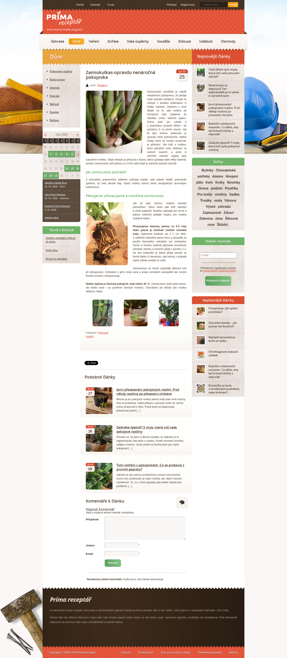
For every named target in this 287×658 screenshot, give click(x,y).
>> (77, 134)
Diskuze (184, 41)
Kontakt (95, 5)
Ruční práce (57, 79)
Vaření (94, 41)
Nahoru (233, 652)
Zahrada (57, 41)
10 (67, 154)
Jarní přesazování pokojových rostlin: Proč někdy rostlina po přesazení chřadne (147, 391)
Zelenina (206, 218)
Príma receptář (64, 19)
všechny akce (52, 217)
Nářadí (54, 104)
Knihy (220, 182)
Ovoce (203, 188)
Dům (76, 41)
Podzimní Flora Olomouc (57, 206)
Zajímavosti (212, 212)
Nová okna (52, 250)
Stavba (54, 112)
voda (218, 200)
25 (72, 168)
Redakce (102, 85)
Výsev (210, 206)
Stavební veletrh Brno (56, 182)
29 (56, 175)
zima (219, 218)
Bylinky (208, 170)
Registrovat (188, 5)
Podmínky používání (210, 652)
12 (77, 154)
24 (67, 168)
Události (206, 41)
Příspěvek (92, 519)
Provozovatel (145, 652)
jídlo (199, 182)
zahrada (224, 206)
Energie (54, 96)
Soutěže (163, 41)
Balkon (54, 120)
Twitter (60, 5)
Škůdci (222, 224)
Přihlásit (172, 5)
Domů (80, 5)
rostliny (221, 194)
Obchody (228, 41)
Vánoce (230, 200)
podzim (217, 188)
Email (89, 553)
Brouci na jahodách (56, 258)
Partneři (126, 652)
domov (217, 176)
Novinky (233, 182)
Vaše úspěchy (138, 41)
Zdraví (229, 212)
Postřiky (231, 188)
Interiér (55, 88)
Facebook (53, 5)
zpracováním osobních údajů (220, 270)
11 (72, 154)
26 (77, 168)
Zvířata (113, 41)
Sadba (234, 194)
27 (45, 175)
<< (45, 134)
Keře (209, 182)
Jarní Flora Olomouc (55, 194)
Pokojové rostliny (61, 71)
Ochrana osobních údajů (175, 652)
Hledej (233, 4)
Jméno (90, 545)
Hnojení (232, 176)
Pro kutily (204, 194)
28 (51, 175)
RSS (47, 5)
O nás (110, 5)
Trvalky (206, 200)
